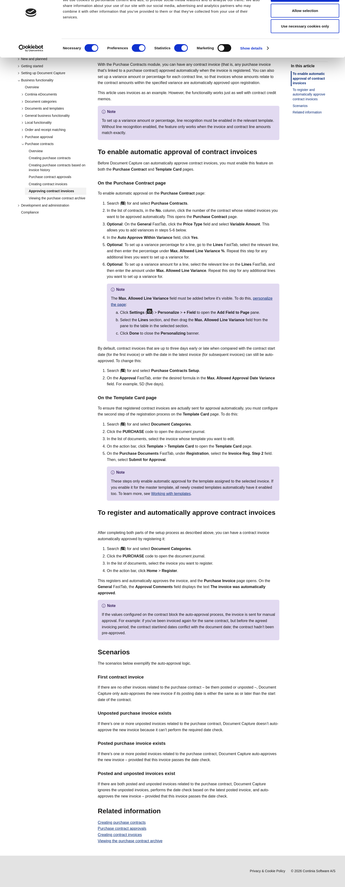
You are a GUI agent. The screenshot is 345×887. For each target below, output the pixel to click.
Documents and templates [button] (42, 108)
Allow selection (305, 28)
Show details (251, 66)
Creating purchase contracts (50, 158)
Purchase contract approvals (50, 177)
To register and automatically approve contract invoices (309, 94)
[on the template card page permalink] (159, 397)
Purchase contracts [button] (37, 144)
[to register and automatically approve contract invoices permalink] (101, 521)
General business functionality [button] (45, 116)
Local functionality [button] (36, 122)
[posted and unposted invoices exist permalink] (178, 773)
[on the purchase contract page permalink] (169, 183)
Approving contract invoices (51, 191)
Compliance (30, 212)
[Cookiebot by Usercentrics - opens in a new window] (31, 66)
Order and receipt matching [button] (43, 130)
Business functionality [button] (35, 80)
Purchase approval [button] (37, 137)
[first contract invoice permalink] (147, 677)
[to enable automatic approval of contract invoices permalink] (260, 152)
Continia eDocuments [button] (39, 94)
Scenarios (300, 106)
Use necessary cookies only (305, 44)
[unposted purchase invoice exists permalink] (174, 713)
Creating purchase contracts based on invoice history (57, 167)
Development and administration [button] (43, 205)
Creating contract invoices (48, 184)
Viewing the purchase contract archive (57, 198)
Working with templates (171, 494)
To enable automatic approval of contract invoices (309, 78)
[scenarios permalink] (133, 652)
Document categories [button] (39, 101)
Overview (32, 87)
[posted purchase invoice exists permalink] (168, 743)
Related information (307, 112)
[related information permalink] (164, 811)
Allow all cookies (305, 13)
